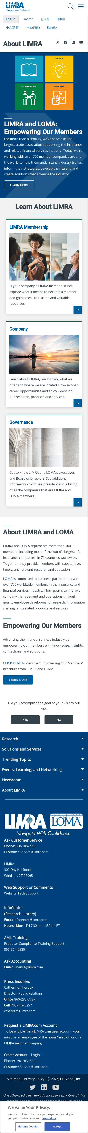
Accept (57, 1128)
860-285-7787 (24, 999)
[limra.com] (17, 6)
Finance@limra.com (28, 967)
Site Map (13, 1079)
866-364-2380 (14, 949)
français (27, 19)
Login (35, 1055)
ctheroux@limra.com (19, 1011)
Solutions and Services (21, 749)
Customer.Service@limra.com (26, 852)
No (59, 720)
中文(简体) (33, 27)
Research (10, 738)
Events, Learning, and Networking (32, 769)
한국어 (45, 19)
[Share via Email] (81, 42)
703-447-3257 (21, 1005)
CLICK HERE (12, 663)
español (52, 27)
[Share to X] (58, 42)
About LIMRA (13, 790)
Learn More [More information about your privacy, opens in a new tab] (49, 1120)
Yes (25, 720)
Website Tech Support (21, 893)
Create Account (15, 1055)
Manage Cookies (28, 1128)
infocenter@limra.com (30, 919)
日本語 (60, 19)
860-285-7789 (26, 846)
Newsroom (11, 779)
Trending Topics (16, 759)
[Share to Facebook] (65, 42)
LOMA (7, 578)
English (10, 19)
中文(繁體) (12, 27)
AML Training (16, 937)
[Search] (71, 6)
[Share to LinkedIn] (73, 42)
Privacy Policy (34, 1079)
